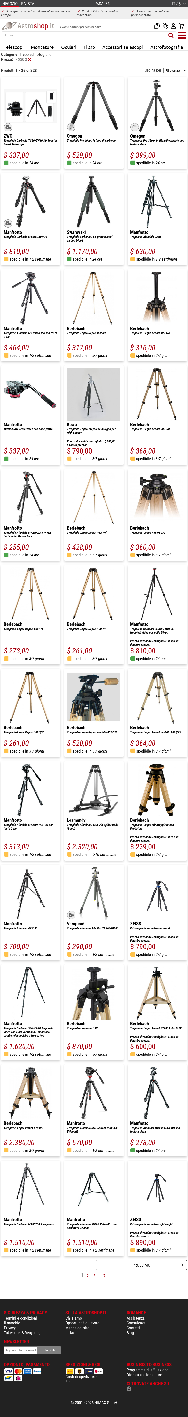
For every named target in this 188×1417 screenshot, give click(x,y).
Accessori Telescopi (122, 47)
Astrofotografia (166, 47)
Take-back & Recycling (22, 1332)
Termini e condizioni (20, 1318)
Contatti (133, 1327)
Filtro (89, 47)
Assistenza (136, 1318)
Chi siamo (73, 1318)
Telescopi (14, 47)
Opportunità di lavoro (82, 1323)
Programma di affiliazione (147, 1369)
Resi (68, 1381)
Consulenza (136, 1323)
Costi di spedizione (81, 1376)
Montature (42, 47)
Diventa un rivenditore (144, 1374)
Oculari (68, 47)
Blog (130, 1332)
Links (69, 1332)
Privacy (10, 1327)
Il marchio (12, 1323)
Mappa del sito (77, 1327)
